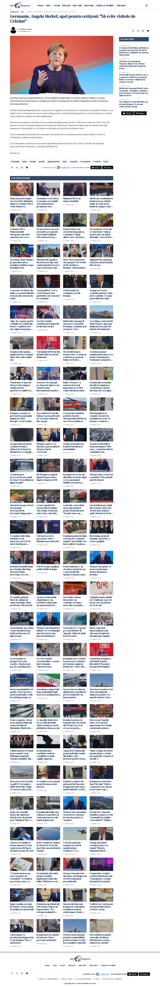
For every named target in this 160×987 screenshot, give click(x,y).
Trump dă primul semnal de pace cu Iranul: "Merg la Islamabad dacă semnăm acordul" (99, 846)
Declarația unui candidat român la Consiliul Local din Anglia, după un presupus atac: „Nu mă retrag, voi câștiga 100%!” (48, 754)
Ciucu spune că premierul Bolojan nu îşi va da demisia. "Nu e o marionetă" (21, 938)
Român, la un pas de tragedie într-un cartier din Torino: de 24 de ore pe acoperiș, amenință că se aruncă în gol (74, 724)
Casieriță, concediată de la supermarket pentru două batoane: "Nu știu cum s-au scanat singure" (73, 509)
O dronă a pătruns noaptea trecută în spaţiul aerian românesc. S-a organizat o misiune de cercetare (74, 846)
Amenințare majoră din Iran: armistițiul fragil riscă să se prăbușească (48, 692)
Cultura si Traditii (104, 5)
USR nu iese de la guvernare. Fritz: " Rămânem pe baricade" (48, 539)
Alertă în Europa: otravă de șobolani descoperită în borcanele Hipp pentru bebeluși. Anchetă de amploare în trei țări (22, 509)
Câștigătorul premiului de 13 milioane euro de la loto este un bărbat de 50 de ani (101, 601)
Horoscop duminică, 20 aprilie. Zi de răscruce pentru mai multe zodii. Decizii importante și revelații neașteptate (21, 693)
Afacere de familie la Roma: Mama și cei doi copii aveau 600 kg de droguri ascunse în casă (21, 846)
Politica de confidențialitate (48, 979)
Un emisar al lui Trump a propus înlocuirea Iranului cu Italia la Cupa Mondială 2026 (22, 263)
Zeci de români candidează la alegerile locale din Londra (48, 324)
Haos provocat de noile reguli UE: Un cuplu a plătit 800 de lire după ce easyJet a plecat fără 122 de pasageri (21, 785)
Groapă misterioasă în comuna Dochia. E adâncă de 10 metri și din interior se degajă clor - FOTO (21, 448)
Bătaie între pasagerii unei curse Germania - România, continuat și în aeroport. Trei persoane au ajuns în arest (74, 325)
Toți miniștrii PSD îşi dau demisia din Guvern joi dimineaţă (48, 354)
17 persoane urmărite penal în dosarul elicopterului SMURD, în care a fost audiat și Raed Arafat (74, 417)
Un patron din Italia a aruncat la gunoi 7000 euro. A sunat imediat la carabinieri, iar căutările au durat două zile (101, 448)
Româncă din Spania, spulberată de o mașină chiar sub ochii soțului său (21, 355)
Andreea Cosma (26, 29)
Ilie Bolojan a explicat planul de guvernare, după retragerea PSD (47, 477)
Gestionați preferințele (83, 979)
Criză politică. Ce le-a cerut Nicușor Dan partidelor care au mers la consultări (48, 294)
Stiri (48, 5)
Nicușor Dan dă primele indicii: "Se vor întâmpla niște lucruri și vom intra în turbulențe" (48, 632)
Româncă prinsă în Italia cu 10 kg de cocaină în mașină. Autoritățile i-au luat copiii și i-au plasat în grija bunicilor (75, 540)
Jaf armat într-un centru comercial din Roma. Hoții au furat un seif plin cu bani (22, 632)
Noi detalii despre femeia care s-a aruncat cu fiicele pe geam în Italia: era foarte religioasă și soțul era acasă (74, 355)
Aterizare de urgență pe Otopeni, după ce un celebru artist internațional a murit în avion (48, 386)
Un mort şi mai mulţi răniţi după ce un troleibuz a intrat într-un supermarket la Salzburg (47, 601)
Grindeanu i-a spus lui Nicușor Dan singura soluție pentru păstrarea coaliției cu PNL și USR (20, 386)
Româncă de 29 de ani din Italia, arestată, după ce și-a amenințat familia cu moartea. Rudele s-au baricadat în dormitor (75, 478)
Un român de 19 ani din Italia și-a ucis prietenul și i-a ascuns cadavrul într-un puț (48, 417)
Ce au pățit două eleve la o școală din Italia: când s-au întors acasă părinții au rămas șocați (48, 724)
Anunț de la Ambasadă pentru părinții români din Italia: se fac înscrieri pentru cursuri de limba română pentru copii (74, 754)
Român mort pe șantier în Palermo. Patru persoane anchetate (48, 937)
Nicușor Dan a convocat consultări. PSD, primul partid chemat (101, 477)
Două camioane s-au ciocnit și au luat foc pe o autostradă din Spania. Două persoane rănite (74, 570)
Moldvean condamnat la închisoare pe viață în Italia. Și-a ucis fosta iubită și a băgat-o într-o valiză (101, 202)
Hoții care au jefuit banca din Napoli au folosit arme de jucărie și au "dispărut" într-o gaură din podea (21, 816)
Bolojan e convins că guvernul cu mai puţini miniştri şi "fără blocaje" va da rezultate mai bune (21, 417)
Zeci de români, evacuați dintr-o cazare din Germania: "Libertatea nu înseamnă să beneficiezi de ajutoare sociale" (48, 662)
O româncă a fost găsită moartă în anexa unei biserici (48, 784)
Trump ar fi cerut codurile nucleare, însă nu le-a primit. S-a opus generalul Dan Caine (101, 294)
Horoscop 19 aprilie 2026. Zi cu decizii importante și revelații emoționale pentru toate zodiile (100, 724)
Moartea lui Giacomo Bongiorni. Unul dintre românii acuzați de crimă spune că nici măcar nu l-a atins (74, 908)
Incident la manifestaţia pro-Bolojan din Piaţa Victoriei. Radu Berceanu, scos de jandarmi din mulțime (21, 570)
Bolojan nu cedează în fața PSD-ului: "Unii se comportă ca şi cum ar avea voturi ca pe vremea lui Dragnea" (101, 785)
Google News (66, 167)
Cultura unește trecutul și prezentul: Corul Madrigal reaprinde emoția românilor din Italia (21, 754)
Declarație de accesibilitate (112, 979)
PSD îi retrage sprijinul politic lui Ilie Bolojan (48, 568)
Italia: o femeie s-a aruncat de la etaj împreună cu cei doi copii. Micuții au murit (73, 386)
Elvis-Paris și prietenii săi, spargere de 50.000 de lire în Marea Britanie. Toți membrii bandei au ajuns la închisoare (74, 263)
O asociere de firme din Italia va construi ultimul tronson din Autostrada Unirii (22, 294)
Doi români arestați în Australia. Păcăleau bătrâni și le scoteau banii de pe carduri (100, 938)
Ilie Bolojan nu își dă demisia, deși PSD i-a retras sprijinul (100, 539)
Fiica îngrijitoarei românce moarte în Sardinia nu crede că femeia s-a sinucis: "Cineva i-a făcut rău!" (100, 417)
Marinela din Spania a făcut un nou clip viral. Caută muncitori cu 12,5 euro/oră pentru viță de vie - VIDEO (48, 263)
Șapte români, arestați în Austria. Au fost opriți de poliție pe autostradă (22, 907)
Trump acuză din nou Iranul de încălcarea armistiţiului (73, 447)
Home (41, 5)
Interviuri (89, 5)
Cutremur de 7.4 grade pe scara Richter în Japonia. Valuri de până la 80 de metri (74, 632)
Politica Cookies (67, 979)
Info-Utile (77, 5)
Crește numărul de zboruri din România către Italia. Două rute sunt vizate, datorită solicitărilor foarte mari (48, 509)
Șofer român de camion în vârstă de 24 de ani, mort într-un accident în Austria (48, 846)
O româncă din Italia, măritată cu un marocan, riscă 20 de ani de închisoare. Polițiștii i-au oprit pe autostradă (20, 540)
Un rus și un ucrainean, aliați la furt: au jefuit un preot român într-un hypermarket (74, 693)
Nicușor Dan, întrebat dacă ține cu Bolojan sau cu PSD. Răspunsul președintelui (75, 877)
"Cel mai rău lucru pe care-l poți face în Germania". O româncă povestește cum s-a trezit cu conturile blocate (21, 877)
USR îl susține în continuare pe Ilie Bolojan (71, 293)
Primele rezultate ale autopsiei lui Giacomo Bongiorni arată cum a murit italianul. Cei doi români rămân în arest (74, 785)
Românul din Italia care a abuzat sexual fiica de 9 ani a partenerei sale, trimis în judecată (48, 816)
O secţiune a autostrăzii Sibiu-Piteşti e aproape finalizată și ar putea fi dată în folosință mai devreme (101, 325)
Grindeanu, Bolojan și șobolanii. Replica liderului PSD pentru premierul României (100, 662)
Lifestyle (66, 5)
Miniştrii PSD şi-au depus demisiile (72, 199)
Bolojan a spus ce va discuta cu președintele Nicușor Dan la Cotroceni (48, 448)
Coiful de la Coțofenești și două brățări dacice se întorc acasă (101, 907)
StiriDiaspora (14, 12)
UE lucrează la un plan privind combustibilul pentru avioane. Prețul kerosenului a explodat (74, 938)
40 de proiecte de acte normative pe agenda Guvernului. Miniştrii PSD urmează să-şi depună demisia (48, 233)
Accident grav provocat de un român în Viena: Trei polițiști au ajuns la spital (21, 478)
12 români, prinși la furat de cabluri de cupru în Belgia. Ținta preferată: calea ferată (21, 601)
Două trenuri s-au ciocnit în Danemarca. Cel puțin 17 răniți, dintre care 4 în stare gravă (74, 233)
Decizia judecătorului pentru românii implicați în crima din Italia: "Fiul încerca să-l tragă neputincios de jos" (48, 877)
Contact (97, 979)
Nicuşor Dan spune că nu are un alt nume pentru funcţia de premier (100, 570)
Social (57, 5)
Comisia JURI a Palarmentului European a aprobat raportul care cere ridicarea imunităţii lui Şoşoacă (21, 233)
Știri (22, 12)
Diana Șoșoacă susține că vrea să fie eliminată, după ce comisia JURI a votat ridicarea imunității (21, 202)
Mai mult (122, 5)
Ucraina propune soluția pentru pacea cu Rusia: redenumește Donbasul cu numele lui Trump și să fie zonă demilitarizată (101, 355)
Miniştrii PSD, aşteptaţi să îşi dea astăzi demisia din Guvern (101, 262)
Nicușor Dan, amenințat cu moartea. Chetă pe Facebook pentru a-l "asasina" (74, 816)
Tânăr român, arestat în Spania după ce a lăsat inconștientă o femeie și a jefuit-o (101, 754)
